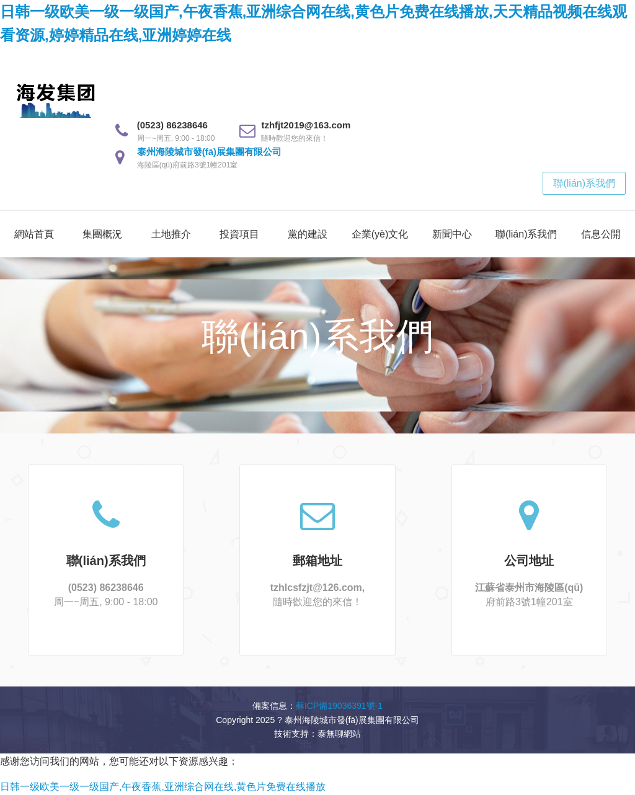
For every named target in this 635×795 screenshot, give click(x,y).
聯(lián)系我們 (584, 183)
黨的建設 (307, 234)
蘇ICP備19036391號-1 (339, 706)
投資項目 (239, 234)
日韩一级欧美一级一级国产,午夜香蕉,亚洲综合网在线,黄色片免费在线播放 (163, 786)
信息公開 (601, 234)
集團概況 (102, 234)
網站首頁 (34, 234)
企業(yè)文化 (380, 234)
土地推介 (171, 234)
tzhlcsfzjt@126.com (316, 587)
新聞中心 (452, 234)
